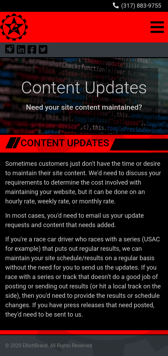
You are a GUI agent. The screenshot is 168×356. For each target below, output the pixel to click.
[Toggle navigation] (157, 27)
